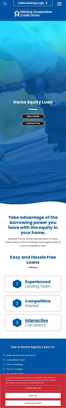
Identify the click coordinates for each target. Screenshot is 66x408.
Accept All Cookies (33, 403)
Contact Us (33, 123)
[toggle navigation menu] (59, 3)
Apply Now (33, 117)
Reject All (33, 395)
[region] (33, 391)
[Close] (62, 378)
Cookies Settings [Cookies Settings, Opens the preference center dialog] (33, 388)
